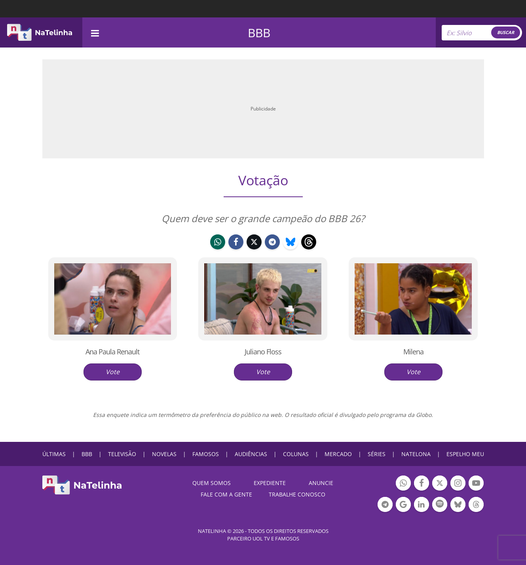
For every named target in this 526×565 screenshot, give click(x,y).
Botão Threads (476, 505)
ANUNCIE (321, 483)
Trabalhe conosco (297, 494)
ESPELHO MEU (465, 454)
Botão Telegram (385, 505)
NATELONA (416, 454)
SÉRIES (376, 454)
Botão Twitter (439, 484)
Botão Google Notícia (403, 505)
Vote (113, 371)
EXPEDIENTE (270, 483)
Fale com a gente (226, 494)
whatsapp (217, 242)
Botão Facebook (421, 484)
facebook (235, 242)
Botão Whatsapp (403, 484)
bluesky (290, 242)
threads (308, 242)
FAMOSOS (205, 454)
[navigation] (95, 32)
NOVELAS (164, 454)
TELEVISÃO (122, 454)
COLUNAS (296, 454)
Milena (413, 351)
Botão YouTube (476, 484)
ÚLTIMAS (54, 454)
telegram (272, 242)
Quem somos (211, 483)
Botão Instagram (457, 484)
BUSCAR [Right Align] (505, 32)
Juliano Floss (263, 351)
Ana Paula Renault (112, 351)
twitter (254, 242)
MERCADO (338, 454)
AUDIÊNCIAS (251, 454)
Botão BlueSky (457, 505)
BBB (259, 33)
